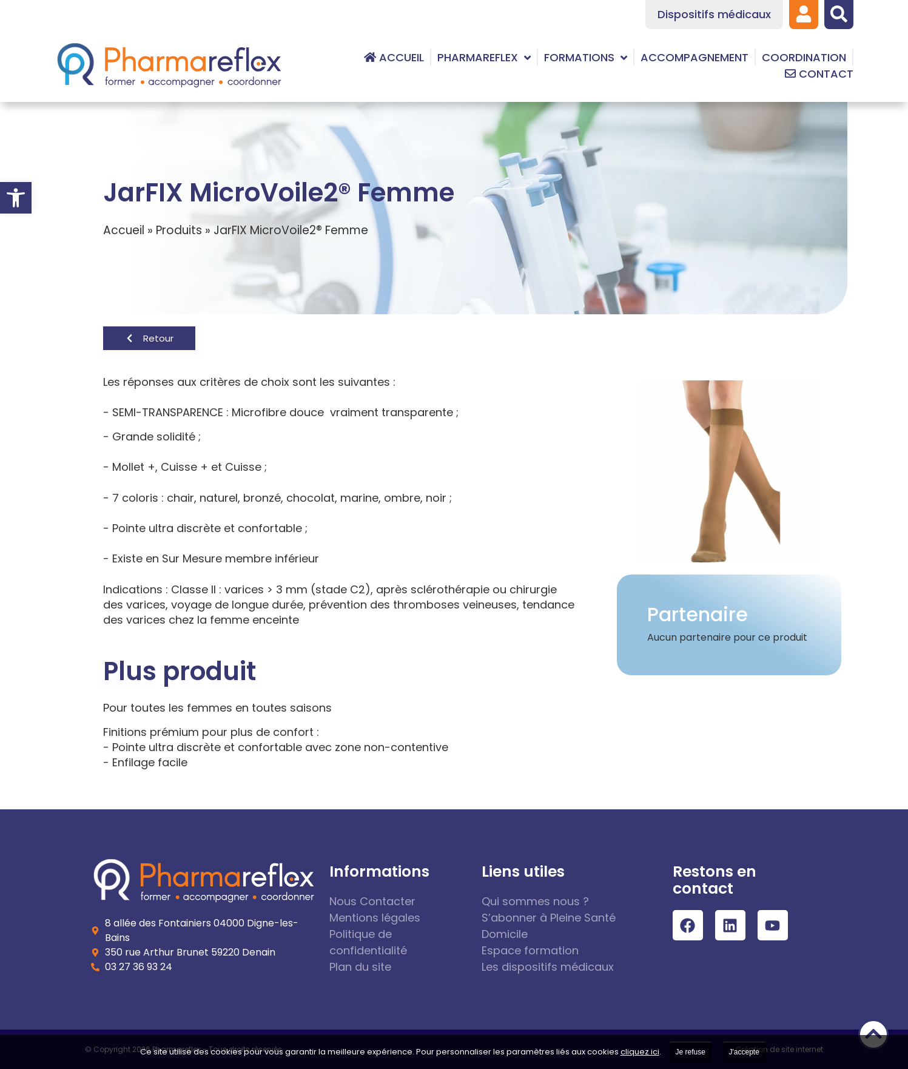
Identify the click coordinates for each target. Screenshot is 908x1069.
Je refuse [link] (690, 1052)
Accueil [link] (123, 230)
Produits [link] (179, 230)
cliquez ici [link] (639, 1051)
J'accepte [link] (744, 1052)
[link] (16, 198)
